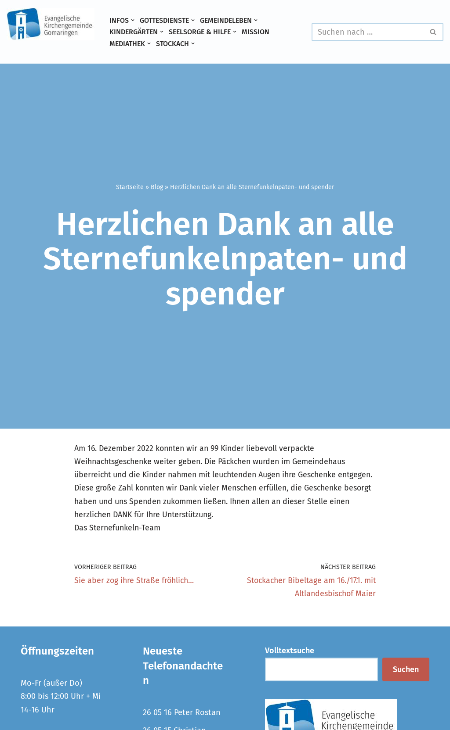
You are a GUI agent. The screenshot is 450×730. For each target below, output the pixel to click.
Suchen (406, 671)
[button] (132, 20)
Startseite (130, 187)
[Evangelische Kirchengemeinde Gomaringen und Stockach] (50, 24)
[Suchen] (368, 32)
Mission (258, 32)
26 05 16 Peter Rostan (182, 714)
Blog (157, 187)
